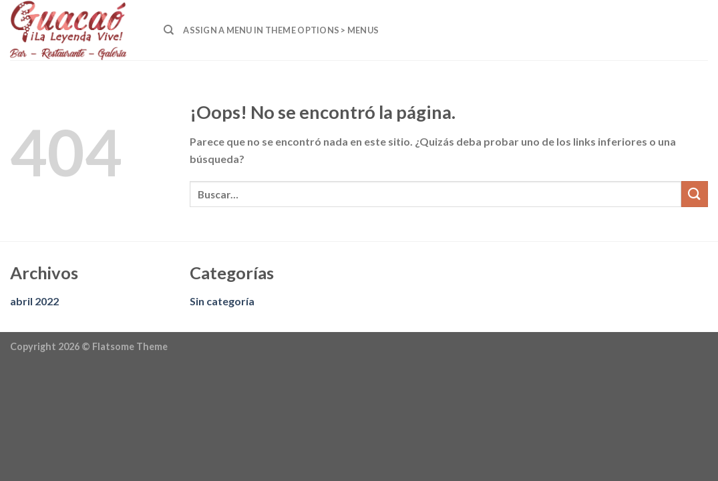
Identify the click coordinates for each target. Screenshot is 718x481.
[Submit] (694, 194)
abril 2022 (34, 301)
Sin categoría (222, 301)
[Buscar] (169, 30)
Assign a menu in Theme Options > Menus (281, 30)
